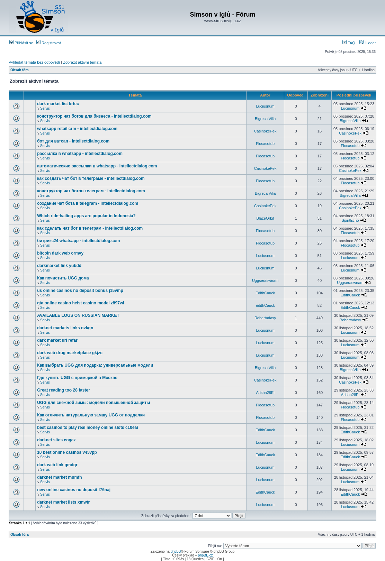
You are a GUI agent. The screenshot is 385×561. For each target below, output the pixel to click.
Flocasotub (265, 143)
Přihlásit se (21, 43)
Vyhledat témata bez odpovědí (34, 62)
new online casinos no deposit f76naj (73, 489)
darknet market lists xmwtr (63, 502)
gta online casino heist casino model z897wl (80, 303)
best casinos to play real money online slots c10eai (87, 427)
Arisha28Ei (265, 392)
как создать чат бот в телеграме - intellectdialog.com (91, 178)
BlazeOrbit (265, 218)
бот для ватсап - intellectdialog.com (73, 141)
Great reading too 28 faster (63, 390)
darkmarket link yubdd (59, 265)
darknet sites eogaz (56, 440)
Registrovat (48, 43)
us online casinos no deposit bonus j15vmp (80, 290)
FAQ (348, 43)
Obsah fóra (19, 70)
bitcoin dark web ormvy (60, 253)
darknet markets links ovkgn (65, 327)
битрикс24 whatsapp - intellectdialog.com (78, 240)
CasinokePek (265, 131)
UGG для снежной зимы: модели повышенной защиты (93, 402)
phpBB (175, 551)
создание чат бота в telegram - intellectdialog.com (87, 203)
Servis (45, 108)
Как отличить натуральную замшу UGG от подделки (91, 415)
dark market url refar (57, 340)
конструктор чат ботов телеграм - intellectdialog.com (91, 190)
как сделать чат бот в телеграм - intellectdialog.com (90, 228)
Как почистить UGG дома (63, 278)
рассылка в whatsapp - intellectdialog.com (80, 153)
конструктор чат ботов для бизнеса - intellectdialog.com (94, 116)
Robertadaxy (265, 318)
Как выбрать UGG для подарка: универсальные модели (95, 365)
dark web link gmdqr (57, 464)
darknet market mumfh (59, 477)
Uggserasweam (265, 280)
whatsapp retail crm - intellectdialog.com (77, 128)
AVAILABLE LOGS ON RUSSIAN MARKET (78, 315)
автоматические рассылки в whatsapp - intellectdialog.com (97, 166)
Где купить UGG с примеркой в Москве (77, 377)
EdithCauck (265, 293)
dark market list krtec (58, 103)
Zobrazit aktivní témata (82, 62)
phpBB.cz (205, 555)
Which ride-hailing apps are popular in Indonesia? (86, 215)
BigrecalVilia (265, 119)
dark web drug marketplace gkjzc (69, 352)
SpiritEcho (350, 220)
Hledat (367, 43)
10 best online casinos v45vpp (67, 452)
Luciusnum (265, 106)
